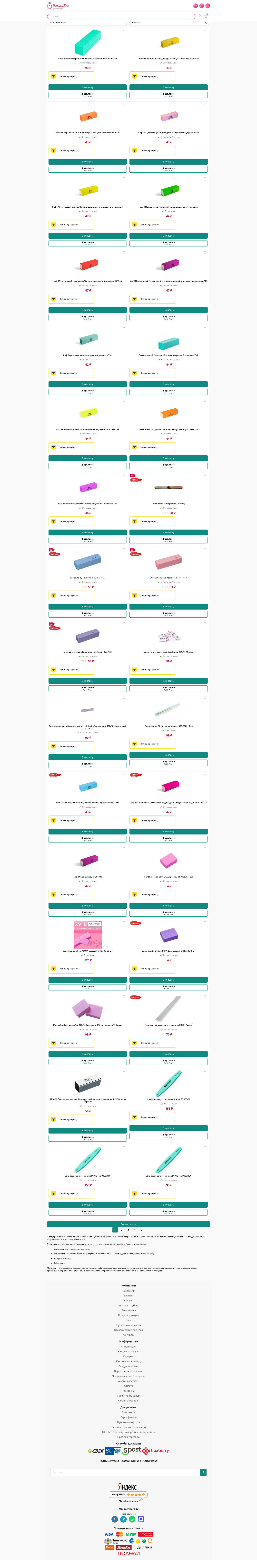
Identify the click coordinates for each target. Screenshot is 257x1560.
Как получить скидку (128, 1361)
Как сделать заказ (128, 1351)
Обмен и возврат (128, 1400)
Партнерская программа (128, 1371)
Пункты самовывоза (128, 1325)
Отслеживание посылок (128, 1329)
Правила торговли (128, 1436)
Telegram (123, 1519)
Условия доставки (128, 1381)
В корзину (87, 87)
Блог (128, 1320)
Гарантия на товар (128, 1395)
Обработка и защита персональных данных (128, 1432)
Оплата (128, 1385)
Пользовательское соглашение (128, 1427)
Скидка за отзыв (128, 1366)
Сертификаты (128, 1417)
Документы (128, 1407)
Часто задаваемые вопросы (128, 1376)
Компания (128, 1285)
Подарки (128, 1356)
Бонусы (128, 1300)
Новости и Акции (128, 1315)
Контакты (128, 1334)
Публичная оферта (128, 1422)
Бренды (128, 1295)
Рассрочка (128, 1390)
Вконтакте (114, 1519)
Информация (128, 1341)
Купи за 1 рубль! (128, 1305)
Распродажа (128, 1310)
